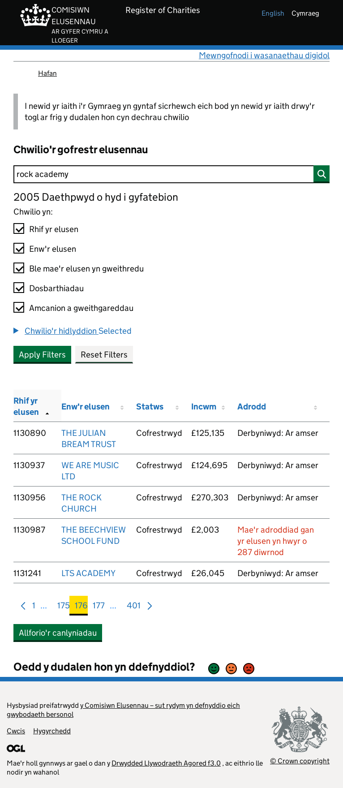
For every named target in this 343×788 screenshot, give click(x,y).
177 (99, 607)
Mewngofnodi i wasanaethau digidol (264, 55)
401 (134, 607)
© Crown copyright (300, 761)
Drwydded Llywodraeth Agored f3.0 (166, 763)
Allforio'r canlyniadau (58, 633)
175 (63, 607)
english (273, 13)
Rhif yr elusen (53, 229)
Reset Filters (104, 354)
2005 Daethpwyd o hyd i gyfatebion (95, 196)
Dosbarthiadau (56, 288)
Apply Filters (42, 354)
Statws (149, 406)
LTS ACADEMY (88, 573)
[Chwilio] (171, 174)
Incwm (203, 406)
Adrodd (251, 406)
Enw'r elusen (52, 249)
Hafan (47, 73)
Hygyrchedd (52, 731)
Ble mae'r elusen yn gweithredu (86, 268)
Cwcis (16, 731)
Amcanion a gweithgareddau (81, 308)
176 (81, 607)
